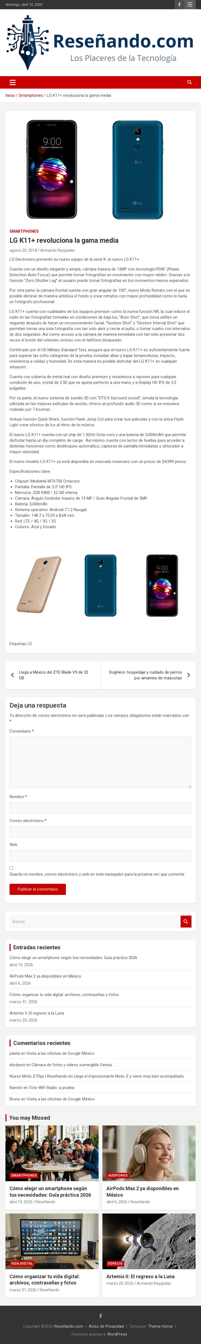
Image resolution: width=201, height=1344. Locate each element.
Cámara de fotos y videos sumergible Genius (72, 1064)
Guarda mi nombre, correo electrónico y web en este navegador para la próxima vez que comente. (97, 874)
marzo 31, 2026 (23, 1290)
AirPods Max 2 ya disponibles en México (45, 976)
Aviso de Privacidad (106, 1326)
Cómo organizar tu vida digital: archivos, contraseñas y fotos (64, 994)
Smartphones (24, 231)
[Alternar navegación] (12, 82)
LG (30, 644)
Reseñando (45, 1202)
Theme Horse (160, 1326)
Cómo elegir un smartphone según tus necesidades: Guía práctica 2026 (73, 957)
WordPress (117, 1334)
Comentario (22, 731)
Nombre (18, 796)
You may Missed (29, 1118)
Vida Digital (22, 1263)
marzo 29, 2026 (119, 1283)
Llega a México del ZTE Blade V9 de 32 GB (53, 675)
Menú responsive (190, 4)
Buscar (186, 922)
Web (13, 844)
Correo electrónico (28, 820)
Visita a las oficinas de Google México (60, 1053)
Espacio (115, 1263)
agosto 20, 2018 (23, 250)
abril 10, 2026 (21, 1202)
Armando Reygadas (57, 250)
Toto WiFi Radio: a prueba (51, 1087)
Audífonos (117, 1175)
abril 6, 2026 (116, 1202)
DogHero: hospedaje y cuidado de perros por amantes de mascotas (145, 675)
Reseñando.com (68, 1326)
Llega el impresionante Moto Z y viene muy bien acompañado (129, 1076)
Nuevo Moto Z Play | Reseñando (38, 1076)
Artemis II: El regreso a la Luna (37, 1013)
